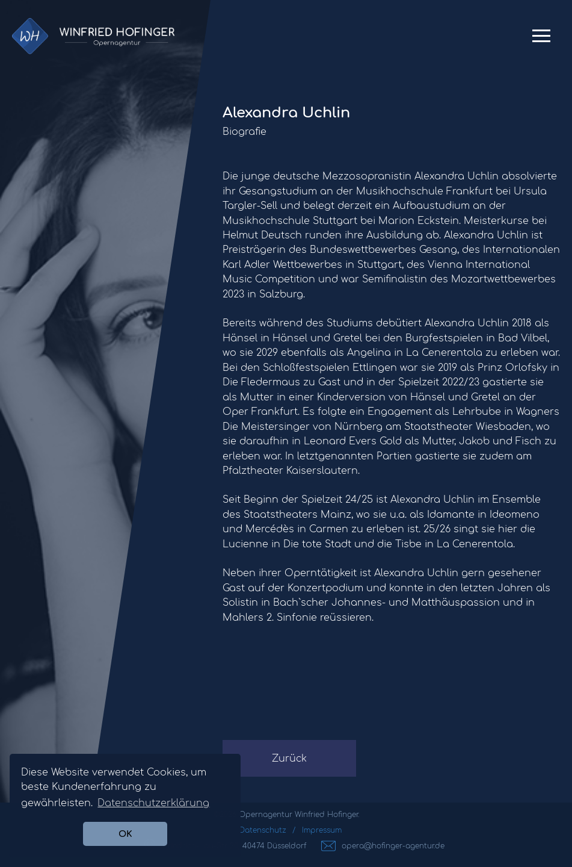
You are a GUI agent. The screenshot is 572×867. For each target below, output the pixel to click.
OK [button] (125, 834)
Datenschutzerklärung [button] (153, 803)
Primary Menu (541, 40)
